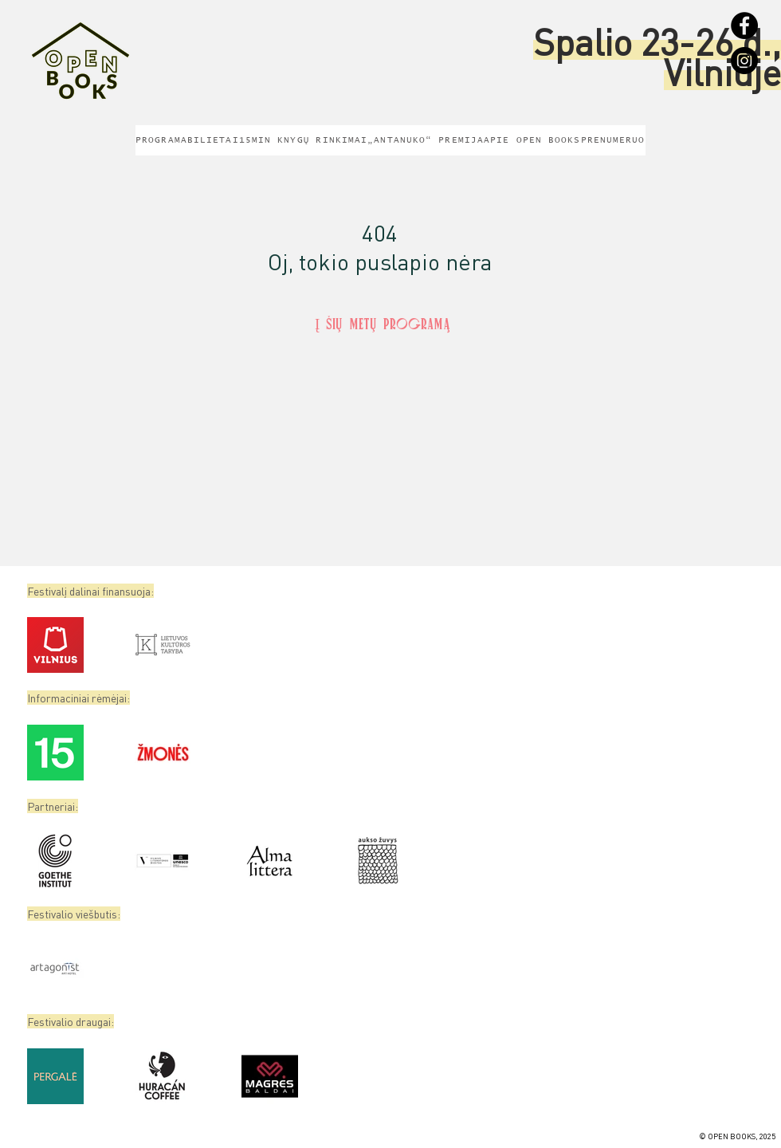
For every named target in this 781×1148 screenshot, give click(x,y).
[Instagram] (744, 60)
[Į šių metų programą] (382, 326)
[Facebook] (744, 25)
